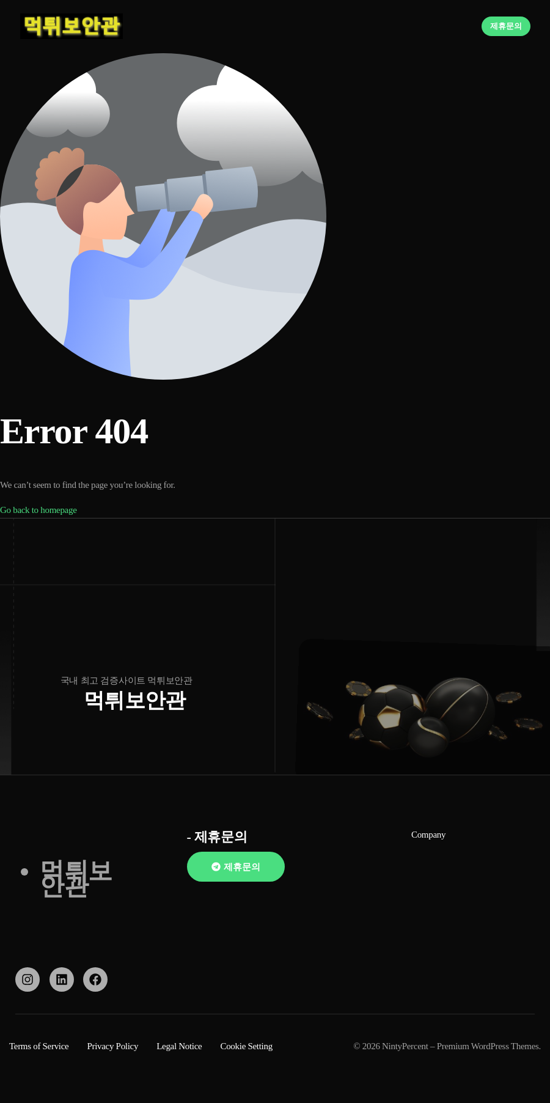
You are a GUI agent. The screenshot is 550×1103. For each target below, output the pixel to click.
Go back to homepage (38, 510)
